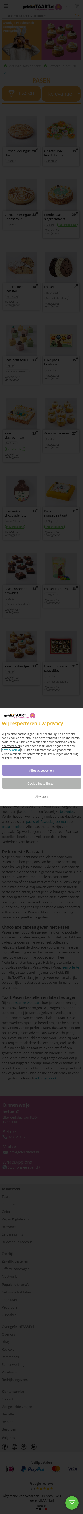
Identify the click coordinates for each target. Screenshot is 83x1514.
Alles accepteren (41, 770)
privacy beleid (11, 750)
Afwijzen (41, 796)
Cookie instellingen (41, 783)
